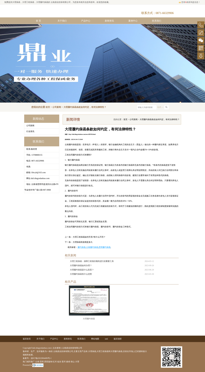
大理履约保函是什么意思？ (82, 270)
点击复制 (57, 348)
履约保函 (82, 247)
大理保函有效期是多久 (83, 242)
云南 (37, 362)
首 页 (38, 21)
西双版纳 (48, 362)
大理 (77, 362)
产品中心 (85, 21)
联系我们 (156, 21)
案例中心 (133, 21)
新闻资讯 (109, 21)
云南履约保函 (92, 247)
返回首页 (27, 339)
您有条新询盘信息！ (189, 2)
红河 (55, 362)
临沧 (59, 362)
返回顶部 (118, 339)
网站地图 (95, 339)
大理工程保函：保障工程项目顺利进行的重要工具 (92, 261)
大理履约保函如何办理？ (81, 265)
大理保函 (16, 2)
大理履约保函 (89, 319)
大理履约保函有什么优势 (81, 274)
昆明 (42, 362)
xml (106, 339)
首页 (48, 107)
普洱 (64, 362)
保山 (73, 362)
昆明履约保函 (104, 247)
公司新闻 (56, 107)
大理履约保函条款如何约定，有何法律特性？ (84, 107)
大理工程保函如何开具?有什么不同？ (89, 237)
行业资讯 (30, 131)
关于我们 (62, 21)
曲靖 (68, 362)
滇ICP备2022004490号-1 (41, 358)
